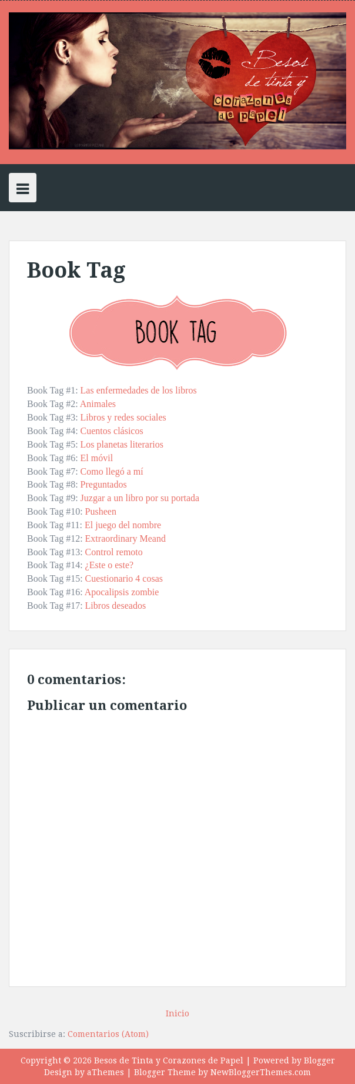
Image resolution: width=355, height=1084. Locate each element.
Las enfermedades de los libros (139, 390)
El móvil (97, 458)
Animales (98, 404)
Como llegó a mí (112, 471)
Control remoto (114, 552)
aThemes (105, 1072)
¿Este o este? (109, 565)
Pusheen (100, 511)
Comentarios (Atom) (108, 1034)
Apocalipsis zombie (122, 592)
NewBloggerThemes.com (260, 1072)
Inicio (177, 1013)
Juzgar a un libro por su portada (140, 498)
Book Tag (76, 270)
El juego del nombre (123, 525)
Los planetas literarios (122, 444)
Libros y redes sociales (123, 417)
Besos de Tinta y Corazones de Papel (168, 1060)
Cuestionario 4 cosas (124, 578)
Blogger (319, 1060)
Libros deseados (115, 606)
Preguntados (104, 484)
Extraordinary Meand (125, 538)
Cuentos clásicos (112, 431)
